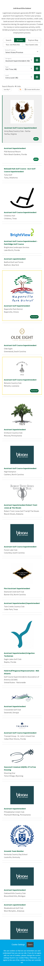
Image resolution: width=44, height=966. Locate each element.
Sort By (6, 89)
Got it (30, 945)
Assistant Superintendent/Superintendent (22, 603)
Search (8, 40)
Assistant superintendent (15, 259)
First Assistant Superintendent (17, 588)
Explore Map (33, 40)
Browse (20, 40)
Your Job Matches (13, 44)
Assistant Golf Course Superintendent (20, 128)
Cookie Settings (18, 945)
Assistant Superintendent (15, 148)
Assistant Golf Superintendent (17, 306)
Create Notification (32, 89)
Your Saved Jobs (31, 44)
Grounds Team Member (14, 851)
